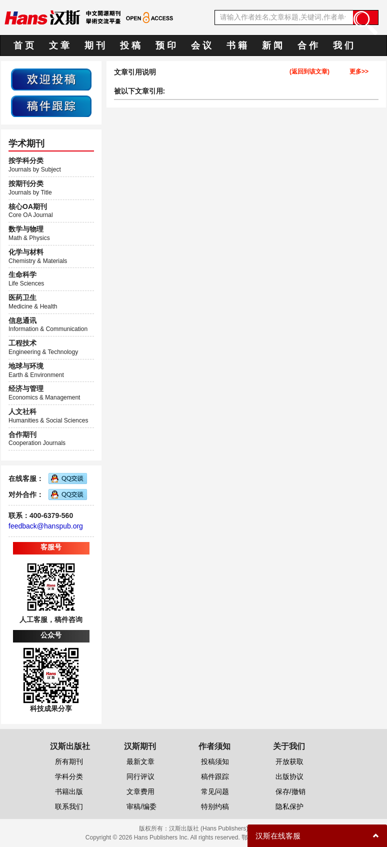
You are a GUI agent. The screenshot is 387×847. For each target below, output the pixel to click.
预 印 (166, 45)
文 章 (59, 45)
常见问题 (215, 792)
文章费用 (140, 792)
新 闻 (272, 45)
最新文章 (140, 762)
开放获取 (290, 762)
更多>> (359, 71)
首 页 (24, 45)
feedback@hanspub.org (45, 526)
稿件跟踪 (215, 776)
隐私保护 (290, 806)
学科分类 (69, 776)
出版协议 (290, 776)
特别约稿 (215, 806)
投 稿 (130, 45)
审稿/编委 (141, 806)
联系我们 (69, 806)
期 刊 (94, 45)
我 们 (343, 45)
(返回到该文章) (310, 71)
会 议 (201, 45)
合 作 (308, 45)
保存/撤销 (291, 792)
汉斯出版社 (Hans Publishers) (208, 828)
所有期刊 (69, 762)
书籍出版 (69, 792)
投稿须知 (215, 762)
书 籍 (236, 45)
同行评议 (140, 776)
